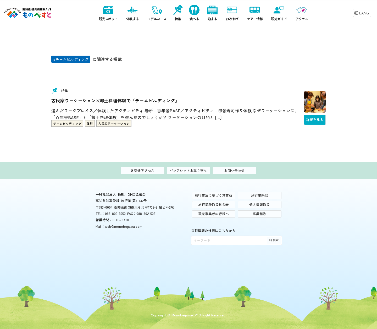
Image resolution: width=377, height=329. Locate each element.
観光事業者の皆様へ (213, 213)
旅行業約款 (259, 195)
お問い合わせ (234, 170)
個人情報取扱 (259, 204)
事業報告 (259, 213)
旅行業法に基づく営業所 (213, 195)
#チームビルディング (70, 59)
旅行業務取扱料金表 (213, 204)
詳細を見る (314, 119)
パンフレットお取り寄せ (188, 170)
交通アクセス (143, 170)
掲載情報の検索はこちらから (213, 230)
